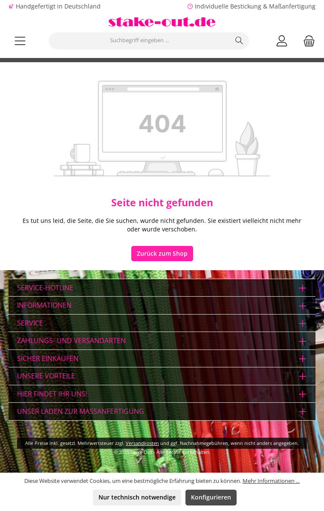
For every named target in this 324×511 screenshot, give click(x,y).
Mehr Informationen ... (271, 481)
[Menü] (20, 40)
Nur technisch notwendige (137, 497)
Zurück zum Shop (162, 253)
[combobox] (139, 40)
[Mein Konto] (281, 40)
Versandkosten (142, 443)
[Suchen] (239, 40)
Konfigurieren (211, 497)
